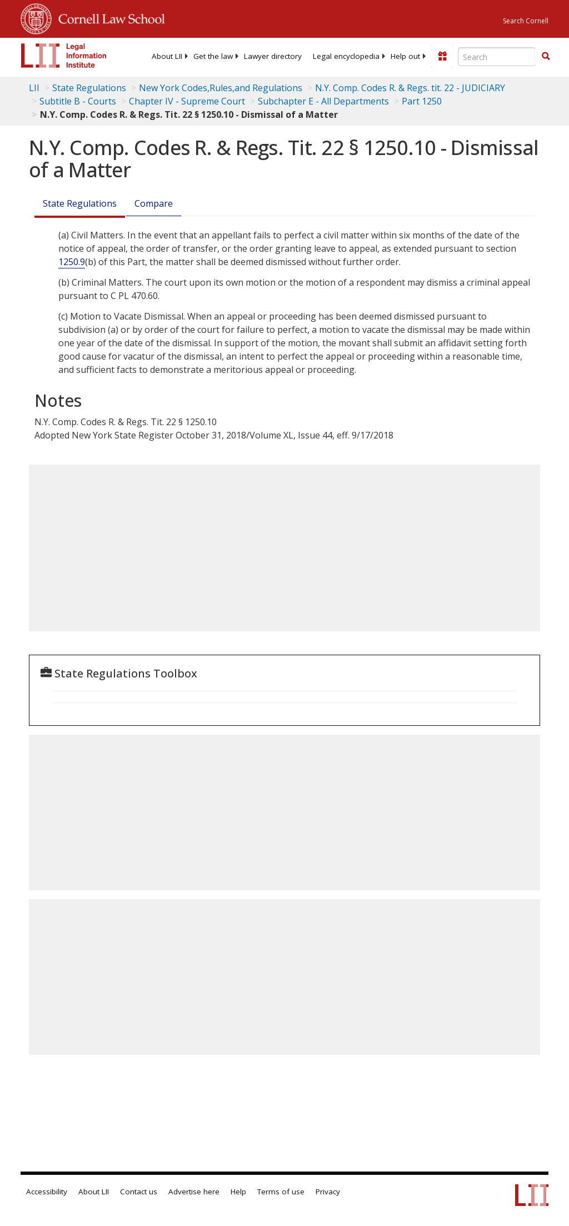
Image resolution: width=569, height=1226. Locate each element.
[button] (546, 56)
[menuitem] (167, 56)
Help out (405, 56)
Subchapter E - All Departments (323, 101)
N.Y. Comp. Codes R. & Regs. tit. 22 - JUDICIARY (410, 88)
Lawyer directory (273, 56)
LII (34, 88)
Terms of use (281, 1192)
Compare (153, 203)
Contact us (138, 1192)
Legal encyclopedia (346, 56)
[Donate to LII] (442, 56)
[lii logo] (64, 56)
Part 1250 (422, 101)
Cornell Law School (108, 17)
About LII (167, 56)
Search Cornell (525, 21)
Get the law (213, 56)
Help (238, 1192)
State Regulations (89, 88)
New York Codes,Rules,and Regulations (220, 88)
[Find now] (545, 57)
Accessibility (46, 1192)
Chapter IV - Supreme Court (187, 101)
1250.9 (71, 262)
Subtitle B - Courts (77, 101)
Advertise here (193, 1192)
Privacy (328, 1192)
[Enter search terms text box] (497, 56)
